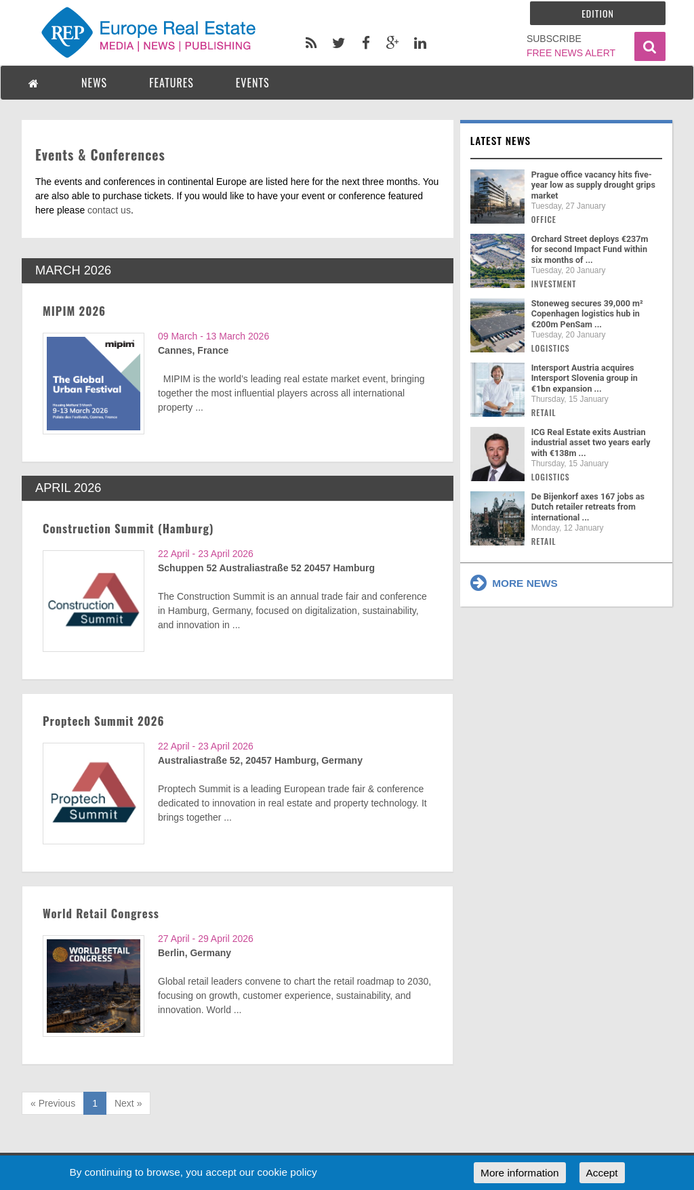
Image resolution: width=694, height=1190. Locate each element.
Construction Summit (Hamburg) (128, 528)
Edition (597, 13)
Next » (128, 1103)
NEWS (94, 83)
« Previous (52, 1103)
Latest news (500, 140)
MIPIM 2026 (74, 310)
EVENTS (253, 83)
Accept (602, 1172)
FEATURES (171, 83)
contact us (109, 210)
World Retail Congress (101, 913)
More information (519, 1172)
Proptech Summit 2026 (104, 720)
